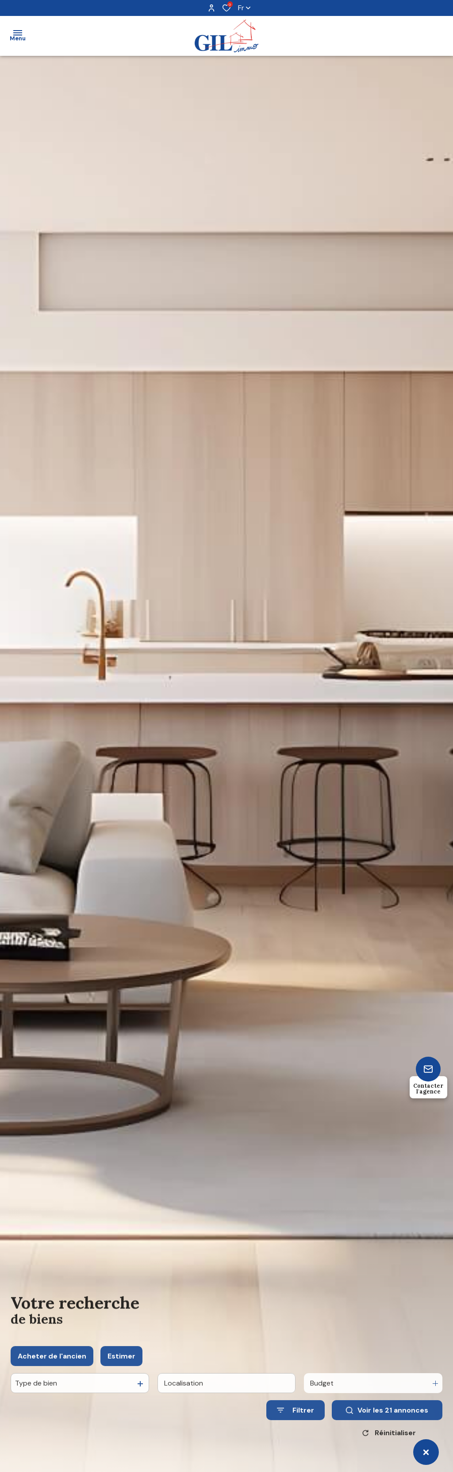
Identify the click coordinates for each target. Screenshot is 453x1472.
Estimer (121, 1365)
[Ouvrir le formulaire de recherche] (295, 1420)
